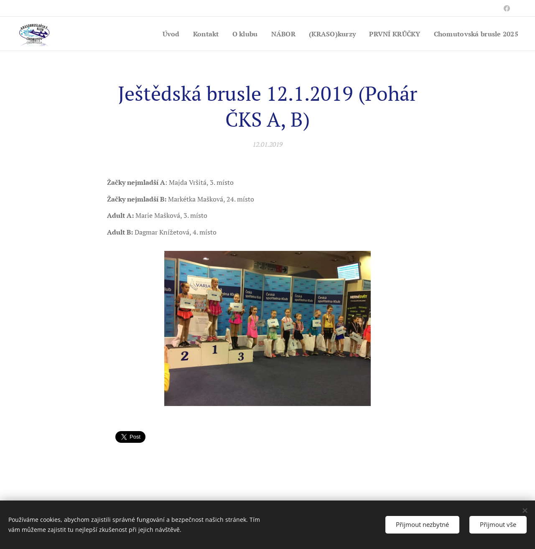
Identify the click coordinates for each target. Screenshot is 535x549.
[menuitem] (158, 33)
